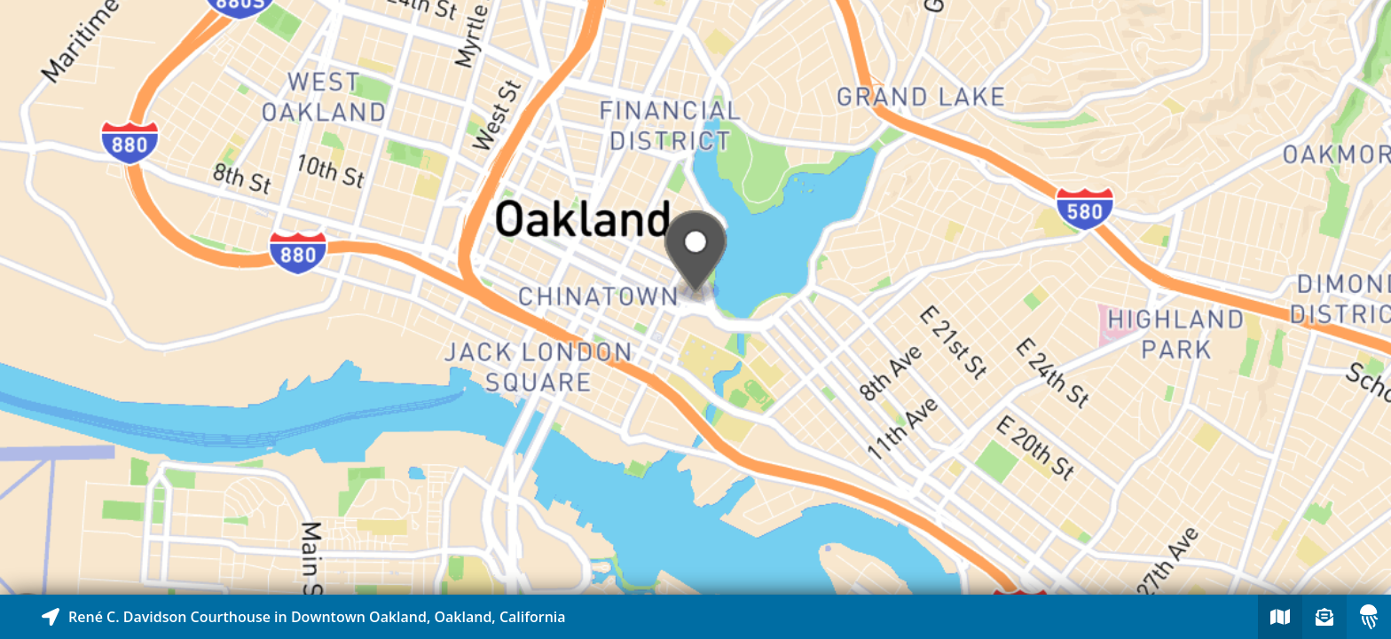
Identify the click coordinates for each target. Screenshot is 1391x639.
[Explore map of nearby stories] (695, 297)
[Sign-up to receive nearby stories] (1324, 617)
